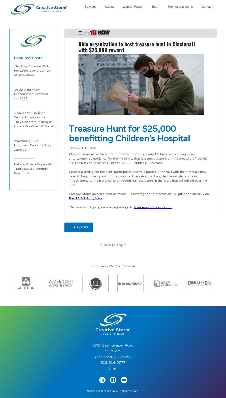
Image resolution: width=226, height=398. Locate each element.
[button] (18, 282)
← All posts (78, 227)
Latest (109, 6)
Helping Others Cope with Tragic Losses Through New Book (33, 168)
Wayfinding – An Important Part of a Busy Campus (32, 145)
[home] (39, 8)
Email (113, 368)
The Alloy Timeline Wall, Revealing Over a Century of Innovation (32, 70)
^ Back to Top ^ (113, 245)
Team (155, 6)
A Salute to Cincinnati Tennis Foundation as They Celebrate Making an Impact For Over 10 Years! (33, 119)
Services (90, 6)
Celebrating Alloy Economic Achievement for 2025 (31, 94)
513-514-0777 (113, 362)
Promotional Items (180, 6)
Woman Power (132, 6)
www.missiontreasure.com (153, 207)
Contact (207, 6)
